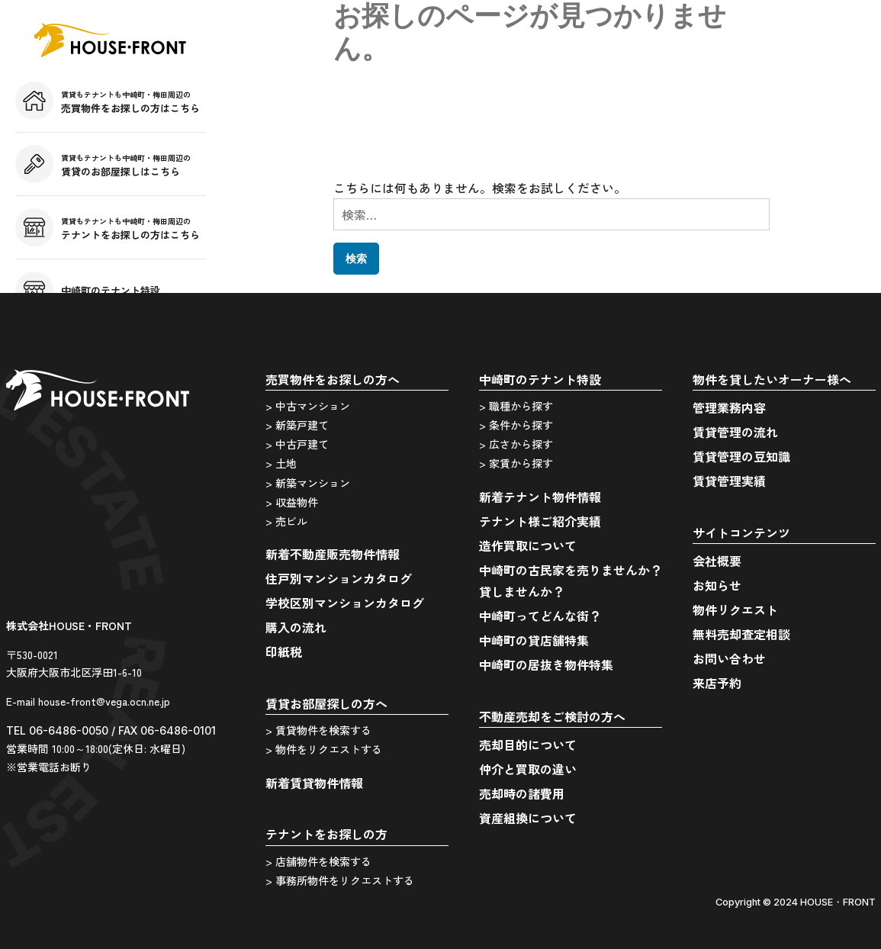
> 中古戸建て (297, 444)
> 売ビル (286, 521)
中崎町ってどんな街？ (540, 615)
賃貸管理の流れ (735, 432)
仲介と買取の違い (528, 769)
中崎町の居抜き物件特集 (546, 664)
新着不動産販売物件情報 (332, 554)
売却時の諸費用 (521, 793)
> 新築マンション (307, 483)
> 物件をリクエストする (323, 749)
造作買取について (528, 545)
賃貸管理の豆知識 (741, 456)
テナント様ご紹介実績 (540, 521)
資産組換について (528, 818)
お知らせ (717, 585)
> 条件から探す (516, 425)
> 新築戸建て (297, 425)
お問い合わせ (729, 658)
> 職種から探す (516, 405)
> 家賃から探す (516, 463)
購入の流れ (295, 627)
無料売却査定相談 (741, 634)
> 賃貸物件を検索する (318, 730)
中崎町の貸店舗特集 (534, 640)
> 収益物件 (291, 502)
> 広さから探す (516, 444)
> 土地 (281, 463)
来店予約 (717, 683)
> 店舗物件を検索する (318, 861)
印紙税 (283, 651)
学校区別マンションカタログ (344, 603)
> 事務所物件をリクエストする (339, 880)
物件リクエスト (735, 609)
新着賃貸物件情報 (314, 783)
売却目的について (528, 744)
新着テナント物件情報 (540, 496)
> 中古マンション (307, 405)
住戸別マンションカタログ (338, 578)
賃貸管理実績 (729, 480)
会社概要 (717, 561)
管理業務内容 (729, 407)
